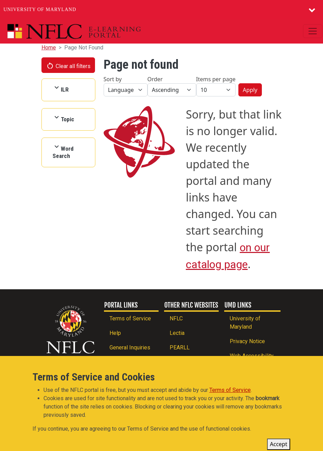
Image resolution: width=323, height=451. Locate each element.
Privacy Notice (247, 341)
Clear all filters (68, 66)
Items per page (216, 79)
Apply (250, 90)
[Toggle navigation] (312, 31)
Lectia (177, 333)
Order (155, 79)
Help (115, 333)
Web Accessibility (252, 356)
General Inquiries (130, 347)
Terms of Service (130, 318)
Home (48, 47)
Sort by (113, 79)
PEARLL (180, 347)
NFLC (176, 318)
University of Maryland (39, 9)
